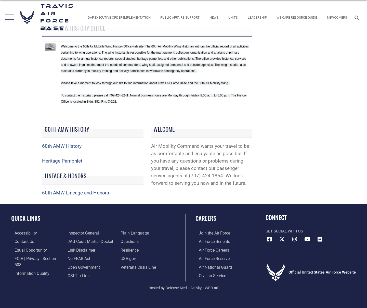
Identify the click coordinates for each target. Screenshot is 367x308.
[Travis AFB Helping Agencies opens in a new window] (297, 17)
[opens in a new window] (22, 233)
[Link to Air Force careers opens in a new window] (210, 250)
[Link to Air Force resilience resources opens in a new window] (130, 241)
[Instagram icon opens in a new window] (294, 239)
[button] (8, 17)
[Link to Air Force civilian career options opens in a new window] (208, 275)
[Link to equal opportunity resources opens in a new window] (26, 250)
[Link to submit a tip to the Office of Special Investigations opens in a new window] (77, 266)
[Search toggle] (357, 17)
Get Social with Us (284, 231)
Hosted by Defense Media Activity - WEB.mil (184, 287)
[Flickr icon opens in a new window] (320, 239)
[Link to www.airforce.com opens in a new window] (210, 233)
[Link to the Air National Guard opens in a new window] (211, 266)
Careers (205, 218)
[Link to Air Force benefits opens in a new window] (210, 241)
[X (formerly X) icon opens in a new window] (282, 239)
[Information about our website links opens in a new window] (80, 241)
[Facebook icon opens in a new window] (269, 239)
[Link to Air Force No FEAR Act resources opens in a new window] (78, 250)
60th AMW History (62, 146)
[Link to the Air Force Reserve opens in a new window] (210, 258)
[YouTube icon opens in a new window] (307, 239)
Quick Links (25, 218)
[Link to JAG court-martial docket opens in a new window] (88, 233)
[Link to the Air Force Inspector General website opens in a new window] (26, 275)
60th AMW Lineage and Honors (75, 193)
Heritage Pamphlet (62, 161)
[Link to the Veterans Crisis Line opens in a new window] (139, 258)
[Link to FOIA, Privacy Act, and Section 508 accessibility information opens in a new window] (34, 258)
